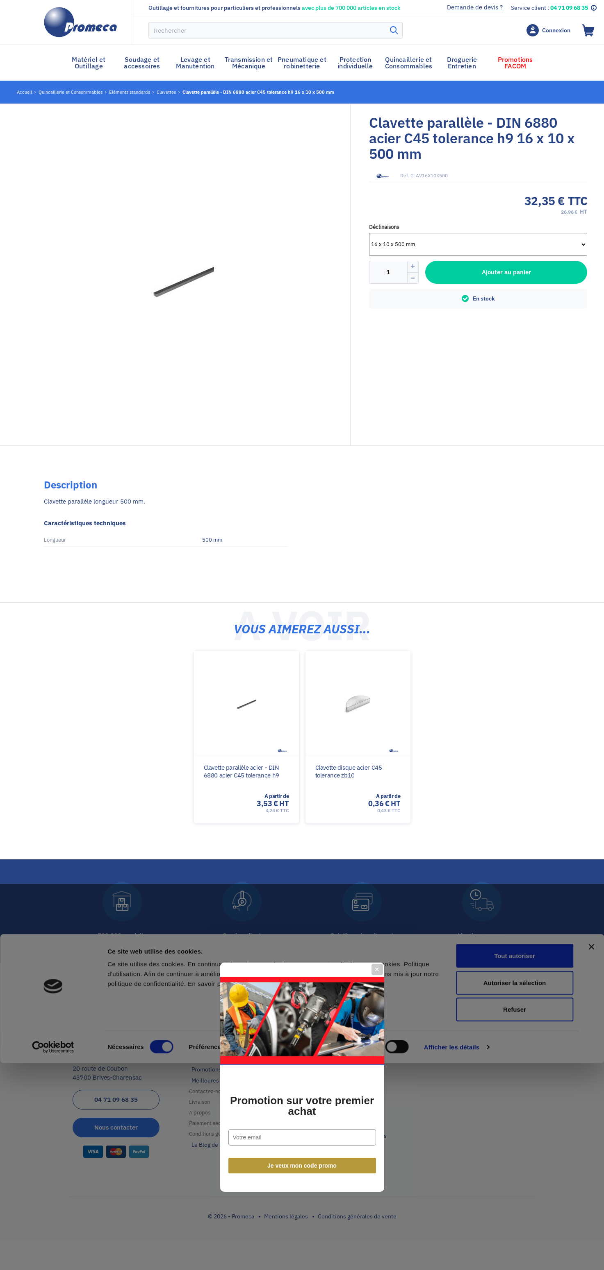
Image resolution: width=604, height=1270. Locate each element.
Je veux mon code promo (302, 724)
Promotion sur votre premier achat (302, 664)
